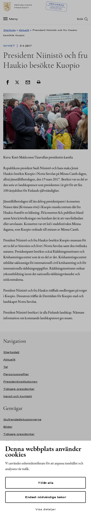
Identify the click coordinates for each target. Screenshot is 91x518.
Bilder (7, 427)
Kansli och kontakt (17, 396)
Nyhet (9, 46)
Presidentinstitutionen (20, 381)
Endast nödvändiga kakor (45, 497)
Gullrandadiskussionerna (22, 419)
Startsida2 (11, 352)
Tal (5, 367)
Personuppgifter (16, 374)
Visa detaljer (45, 509)
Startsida (9, 30)
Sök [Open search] (80, 19)
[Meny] (11, 19)
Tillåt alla (45, 483)
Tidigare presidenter (19, 389)
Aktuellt (24, 30)
